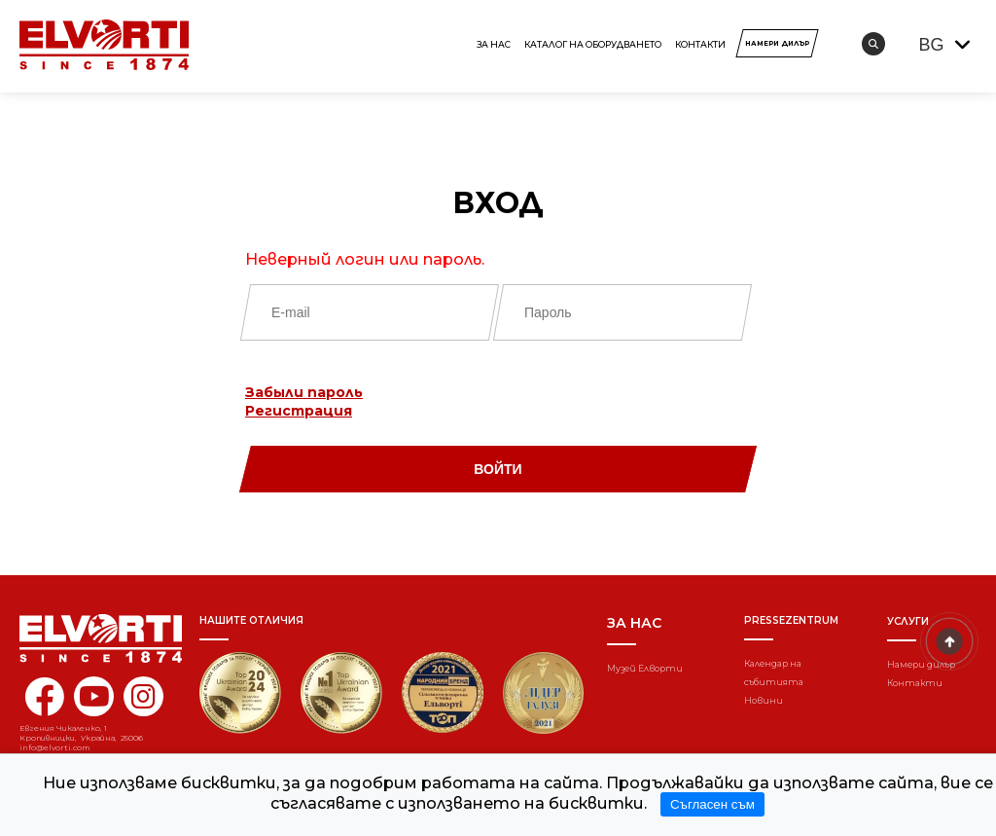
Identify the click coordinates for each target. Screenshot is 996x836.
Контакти (700, 44)
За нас (494, 44)
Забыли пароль (304, 392)
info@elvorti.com (54, 747)
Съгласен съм (712, 804)
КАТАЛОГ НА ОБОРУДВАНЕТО (592, 44)
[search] (873, 43)
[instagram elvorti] (143, 696)
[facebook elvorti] (44, 708)
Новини (763, 700)
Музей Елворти (645, 668)
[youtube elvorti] (94, 696)
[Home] (87, 638)
